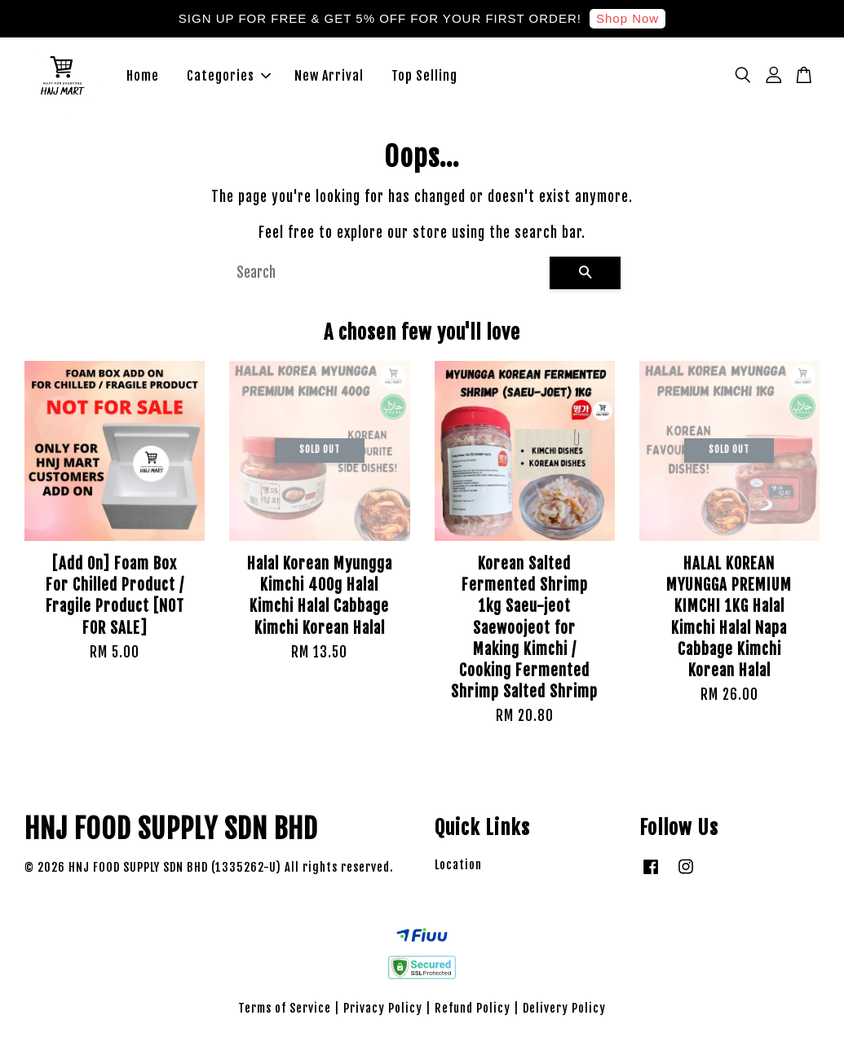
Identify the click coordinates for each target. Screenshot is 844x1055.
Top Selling (424, 81)
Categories (229, 81)
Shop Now (627, 18)
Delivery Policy (564, 1019)
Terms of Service (284, 1019)
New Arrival (329, 81)
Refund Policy (472, 1019)
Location (458, 876)
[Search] (386, 284)
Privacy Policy (382, 1019)
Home (142, 81)
